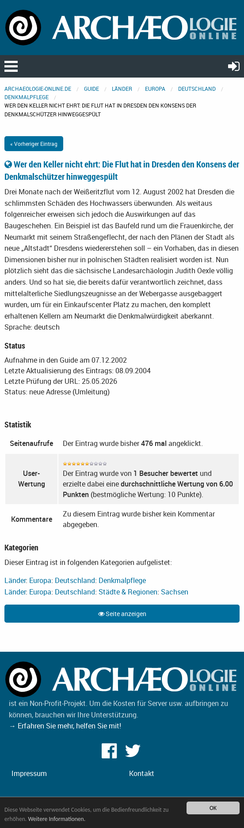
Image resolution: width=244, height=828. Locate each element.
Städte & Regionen (128, 592)
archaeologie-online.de (37, 88)
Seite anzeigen (122, 613)
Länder (122, 88)
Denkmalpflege (26, 96)
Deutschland (197, 88)
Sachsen (174, 592)
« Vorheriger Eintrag (33, 143)
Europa (155, 88)
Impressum (29, 773)
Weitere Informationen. (56, 819)
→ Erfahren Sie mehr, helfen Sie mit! (65, 726)
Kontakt (141, 773)
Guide (91, 88)
